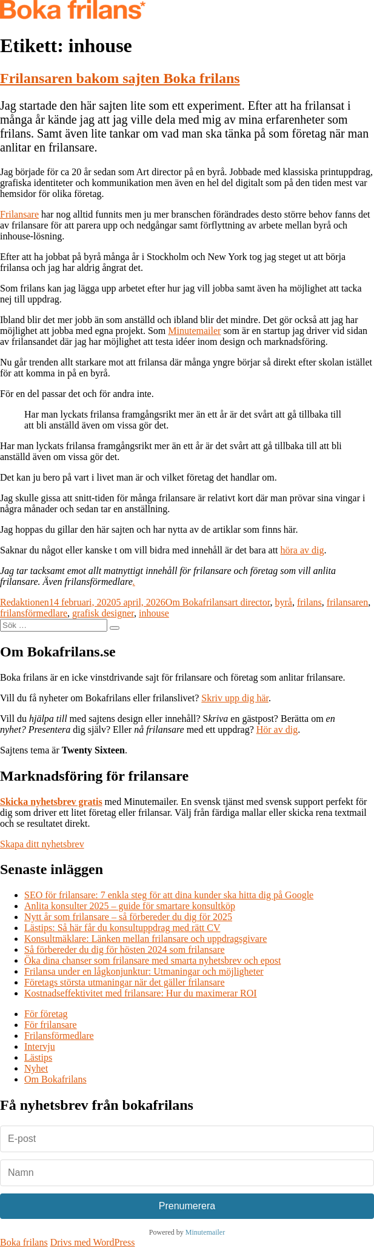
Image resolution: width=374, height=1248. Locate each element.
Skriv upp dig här (235, 698)
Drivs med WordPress (92, 1242)
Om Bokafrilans (196, 602)
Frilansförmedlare (59, 1035)
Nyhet (36, 1068)
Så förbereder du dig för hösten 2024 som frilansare (124, 949)
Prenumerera (187, 1206)
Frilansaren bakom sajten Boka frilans (120, 78)
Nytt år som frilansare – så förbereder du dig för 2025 (128, 917)
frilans (309, 602)
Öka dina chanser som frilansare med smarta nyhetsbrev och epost (152, 960)
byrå (283, 602)
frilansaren (347, 602)
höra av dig (302, 550)
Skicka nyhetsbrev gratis (51, 801)
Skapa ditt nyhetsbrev (42, 844)
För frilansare (50, 1024)
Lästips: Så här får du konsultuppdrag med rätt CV (122, 928)
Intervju (39, 1046)
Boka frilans (24, 1242)
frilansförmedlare (33, 613)
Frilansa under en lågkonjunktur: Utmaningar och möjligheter (144, 971)
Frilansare (19, 214)
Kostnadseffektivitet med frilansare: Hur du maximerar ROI (140, 993)
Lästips (38, 1057)
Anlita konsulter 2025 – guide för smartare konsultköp (129, 906)
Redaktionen (24, 602)
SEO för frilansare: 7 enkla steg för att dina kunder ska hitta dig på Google (168, 895)
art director (249, 602)
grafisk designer (103, 613)
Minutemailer (194, 330)
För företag (46, 1014)
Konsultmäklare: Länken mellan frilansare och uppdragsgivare (145, 938)
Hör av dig (277, 729)
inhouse (154, 613)
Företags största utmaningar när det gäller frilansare (124, 982)
